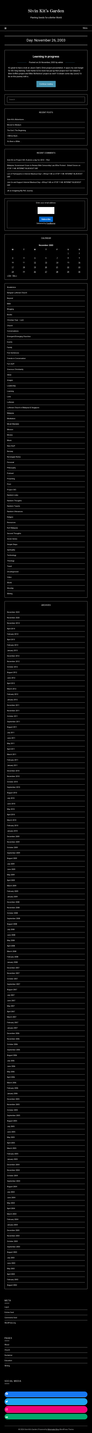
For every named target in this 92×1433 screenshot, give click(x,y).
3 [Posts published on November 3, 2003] (12, 258)
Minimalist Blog (53, 1430)
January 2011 (12, 766)
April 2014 (11, 629)
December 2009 (13, 837)
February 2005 (12, 1154)
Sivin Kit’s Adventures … (16, 120)
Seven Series (12, 539)
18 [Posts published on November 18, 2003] (24, 267)
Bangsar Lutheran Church (17, 293)
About (7, 1345)
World (9, 583)
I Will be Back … (13, 136)
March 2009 (11, 886)
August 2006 (12, 1055)
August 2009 (12, 858)
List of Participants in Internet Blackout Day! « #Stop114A (29, 174)
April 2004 (11, 1209)
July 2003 (10, 1258)
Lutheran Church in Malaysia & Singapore (23, 408)
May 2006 (11, 1072)
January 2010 (12, 831)
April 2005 (11, 1143)
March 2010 (11, 820)
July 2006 (10, 1061)
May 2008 (11, 941)
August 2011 (12, 727)
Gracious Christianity (15, 370)
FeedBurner (50, 224)
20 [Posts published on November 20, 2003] (46, 267)
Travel (9, 566)
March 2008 (11, 952)
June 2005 (11, 1132)
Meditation (11, 419)
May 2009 (11, 875)
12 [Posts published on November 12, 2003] (35, 263)
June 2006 (11, 1066)
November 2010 (13, 777)
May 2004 (11, 1203)
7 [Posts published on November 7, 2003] (57, 258)
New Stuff (11, 446)
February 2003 (12, 1280)
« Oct (9, 276)
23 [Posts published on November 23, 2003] (79, 267)
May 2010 (11, 809)
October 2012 (12, 667)
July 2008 (10, 930)
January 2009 (12, 897)
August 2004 (12, 1187)
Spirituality (11, 550)
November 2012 (13, 662)
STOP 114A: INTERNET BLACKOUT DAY (22, 169)
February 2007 (12, 1023)
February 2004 (12, 1220)
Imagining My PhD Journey (22, 191)
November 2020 (13, 618)
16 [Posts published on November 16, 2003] (79, 263)
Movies (10, 435)
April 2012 (11, 683)
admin (61, 62)
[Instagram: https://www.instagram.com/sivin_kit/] (46, 1409)
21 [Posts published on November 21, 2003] (57, 267)
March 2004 (11, 1214)
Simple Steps (12, 545)
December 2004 (13, 1165)
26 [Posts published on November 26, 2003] (35, 272)
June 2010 (11, 804)
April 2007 (11, 1012)
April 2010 (11, 815)
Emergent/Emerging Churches (19, 337)
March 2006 (11, 1083)
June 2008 (11, 935)
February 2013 (12, 645)
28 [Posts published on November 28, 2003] (57, 272)
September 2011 (13, 722)
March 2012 (11, 689)
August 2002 (12, 1285)
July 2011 (10, 733)
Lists (9, 397)
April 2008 (11, 946)
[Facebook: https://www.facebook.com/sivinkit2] (46, 1394)
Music (9, 441)
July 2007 (10, 995)
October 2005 (12, 1110)
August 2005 (12, 1121)
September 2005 (13, 1116)
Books (9, 315)
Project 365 (11, 490)
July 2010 (10, 798)
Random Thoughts (14, 501)
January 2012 (12, 700)
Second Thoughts (14, 534)
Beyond (10, 298)
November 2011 (13, 711)
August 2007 (12, 990)
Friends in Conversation (16, 359)
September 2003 (13, 1247)
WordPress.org (10, 1323)
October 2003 (12, 1241)
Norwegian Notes (14, 457)
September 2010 (13, 787)
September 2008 (13, 919)
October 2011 (12, 716)
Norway (10, 452)
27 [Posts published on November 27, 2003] (46, 272)
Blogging (10, 309)
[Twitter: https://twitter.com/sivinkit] (46, 1402)
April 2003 (11, 1274)
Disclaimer (8, 1355)
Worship (10, 588)
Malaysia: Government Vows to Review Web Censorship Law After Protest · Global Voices (42, 166)
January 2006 (12, 1094)
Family (9, 348)
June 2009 (11, 869)
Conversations (13, 331)
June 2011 (11, 738)
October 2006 (12, 1044)
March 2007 (11, 1017)
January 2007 (12, 1028)
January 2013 (12, 651)
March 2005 (11, 1148)
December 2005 (13, 1099)
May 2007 (11, 1006)
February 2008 (12, 957)
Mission (10, 430)
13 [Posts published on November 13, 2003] (46, 263)
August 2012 (12, 673)
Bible (9, 304)
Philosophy (11, 468)
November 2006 (13, 1039)
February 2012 (12, 694)
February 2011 (12, 760)
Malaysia (10, 413)
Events (9, 342)
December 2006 (13, 1034)
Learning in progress (46, 56)
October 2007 (12, 979)
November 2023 (13, 612)
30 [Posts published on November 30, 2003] (79, 272)
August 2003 (12, 1252)
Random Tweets (13, 506)
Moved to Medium (14, 125)
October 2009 (12, 848)
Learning (10, 391)
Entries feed (9, 1313)
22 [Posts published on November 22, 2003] (68, 267)
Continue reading (46, 84)
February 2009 (12, 891)
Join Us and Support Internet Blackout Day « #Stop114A (29, 182)
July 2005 (10, 1127)
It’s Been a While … (14, 142)
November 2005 (13, 1105)
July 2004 (10, 1192)
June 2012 (11, 678)
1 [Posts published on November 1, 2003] (68, 254)
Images (10, 380)
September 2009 (13, 853)
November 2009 (13, 842)
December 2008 (13, 902)
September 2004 (13, 1181)
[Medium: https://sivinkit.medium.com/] (46, 1417)
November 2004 (13, 1170)
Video (9, 577)
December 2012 (13, 656)
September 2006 (13, 1050)
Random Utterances (15, 512)
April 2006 (11, 1077)
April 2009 (11, 880)
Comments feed (11, 1318)
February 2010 (12, 826)
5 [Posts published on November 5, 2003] (34, 258)
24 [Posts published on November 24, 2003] (13, 272)
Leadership (11, 386)
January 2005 (12, 1159)
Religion (10, 517)
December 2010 (13, 771)
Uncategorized (12, 572)
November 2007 (13, 973)
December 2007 (13, 968)
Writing (9, 594)
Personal (10, 462)
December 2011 (13, 705)
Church (10, 326)
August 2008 (12, 924)
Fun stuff (10, 364)
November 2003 (13, 1236)
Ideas (9, 375)
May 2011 (11, 744)
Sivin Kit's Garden (46, 10)
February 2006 (12, 1088)
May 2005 (11, 1137)
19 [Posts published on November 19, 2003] (35, 267)
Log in (7, 1307)
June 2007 (11, 1001)
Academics (11, 287)
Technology (11, 555)
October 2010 (12, 782)
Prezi (9, 484)
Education (8, 1361)
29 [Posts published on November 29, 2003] (68, 272)
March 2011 (11, 755)
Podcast (10, 473)
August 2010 (12, 793)
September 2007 (13, 984)
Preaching (11, 479)
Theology (10, 561)
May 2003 (11, 1269)
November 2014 (13, 623)
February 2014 (12, 634)
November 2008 (13, 908)
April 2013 (11, 640)
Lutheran (10, 402)
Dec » (15, 276)
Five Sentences (13, 353)
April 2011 (11, 749)
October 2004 (12, 1176)
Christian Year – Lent (15, 320)
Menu (85, 28)
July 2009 (10, 864)
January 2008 (12, 962)
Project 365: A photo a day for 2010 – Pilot (33, 160)
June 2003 (11, 1263)
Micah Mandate (13, 424)
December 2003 (13, 1231)
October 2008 (12, 913)
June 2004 (11, 1198)
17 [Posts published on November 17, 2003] (13, 267)
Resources (11, 523)
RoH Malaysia (12, 528)
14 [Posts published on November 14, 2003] (57, 263)
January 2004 (12, 1225)
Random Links (12, 495)
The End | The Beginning (16, 131)
